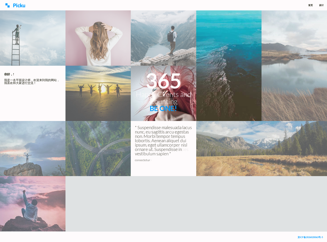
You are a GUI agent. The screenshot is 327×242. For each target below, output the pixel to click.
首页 (310, 5)
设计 (321, 5)
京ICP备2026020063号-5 (310, 237)
